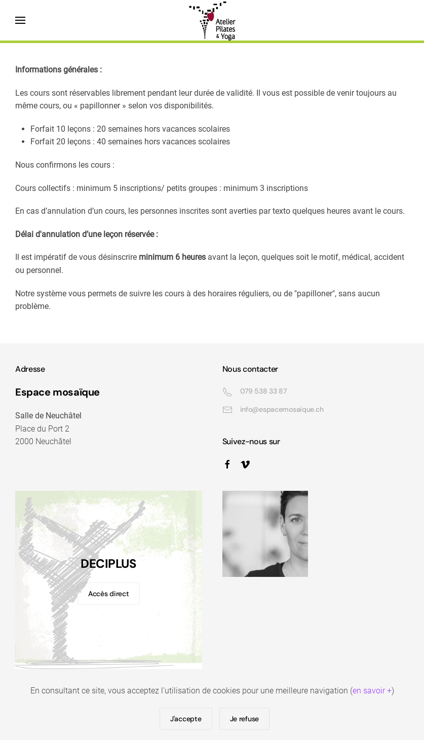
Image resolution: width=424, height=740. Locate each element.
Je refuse (244, 718)
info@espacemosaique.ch (282, 409)
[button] (20, 20)
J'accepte (185, 718)
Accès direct (108, 593)
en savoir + (372, 690)
